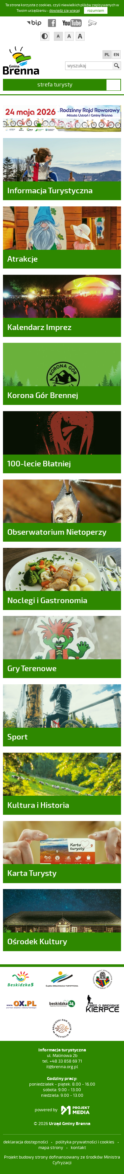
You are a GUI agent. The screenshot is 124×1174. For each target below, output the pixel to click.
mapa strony (50, 1151)
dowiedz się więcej (64, 10)
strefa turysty (54, 84)
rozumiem (95, 10)
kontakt (78, 1151)
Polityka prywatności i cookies (85, 1145)
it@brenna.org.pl (62, 1070)
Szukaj (116, 65)
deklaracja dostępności (25, 1145)
